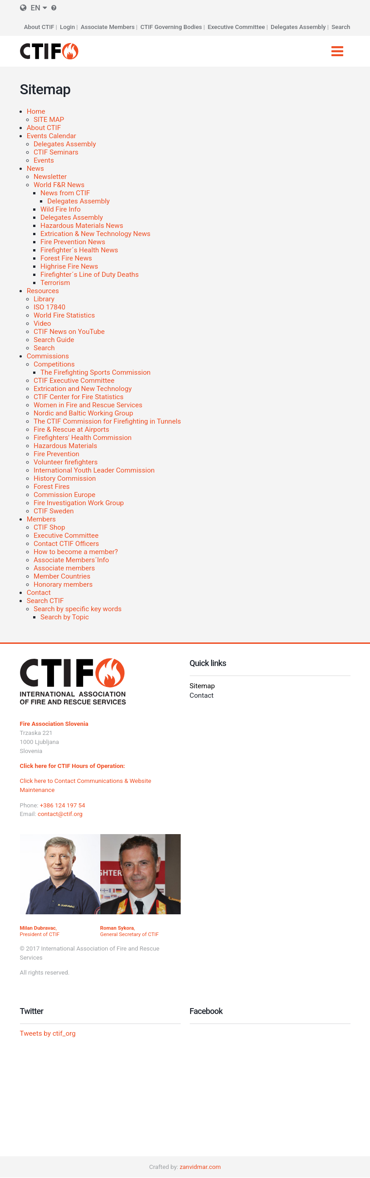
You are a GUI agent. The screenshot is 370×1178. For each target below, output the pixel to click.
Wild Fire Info (60, 209)
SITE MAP (49, 120)
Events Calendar (51, 136)
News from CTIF (65, 193)
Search (340, 27)
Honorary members (63, 584)
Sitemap (202, 686)
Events (44, 160)
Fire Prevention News (72, 242)
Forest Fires (52, 487)
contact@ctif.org (60, 814)
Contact (39, 593)
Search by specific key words (78, 609)
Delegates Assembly (298, 27)
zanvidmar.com (200, 1167)
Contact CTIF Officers (66, 544)
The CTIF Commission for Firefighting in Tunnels (107, 421)
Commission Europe (64, 495)
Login (67, 27)
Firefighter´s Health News (79, 250)
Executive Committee (236, 27)
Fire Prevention (56, 454)
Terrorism (55, 283)
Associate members (64, 568)
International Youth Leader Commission (94, 470)
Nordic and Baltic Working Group (83, 413)
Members (41, 519)
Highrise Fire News (69, 266)
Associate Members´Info (71, 560)
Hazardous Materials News (81, 226)
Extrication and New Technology (83, 389)
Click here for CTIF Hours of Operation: (72, 766)
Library (44, 299)
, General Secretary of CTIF (129, 931)
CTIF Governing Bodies (171, 27)
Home (36, 111)
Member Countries (62, 576)
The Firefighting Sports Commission (95, 372)
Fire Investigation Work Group (79, 503)
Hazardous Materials (65, 446)
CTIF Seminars (56, 152)
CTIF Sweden (54, 511)
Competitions (54, 364)
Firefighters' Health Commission (83, 438)
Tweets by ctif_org (48, 1033)
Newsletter (50, 177)
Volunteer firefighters (66, 462)
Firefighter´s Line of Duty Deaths (89, 274)
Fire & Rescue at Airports (71, 429)
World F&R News (59, 185)
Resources (43, 291)
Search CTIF (45, 601)
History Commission (65, 478)
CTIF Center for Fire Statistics (78, 397)
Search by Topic (64, 617)
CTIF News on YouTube (69, 332)
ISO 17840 (49, 307)
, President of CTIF (40, 931)
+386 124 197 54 (62, 805)
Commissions (48, 356)
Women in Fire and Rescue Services (88, 405)
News (35, 168)
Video (42, 323)
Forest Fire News (66, 258)
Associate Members (108, 27)
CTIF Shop (49, 527)
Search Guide (54, 340)
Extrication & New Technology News (95, 234)
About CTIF (39, 27)
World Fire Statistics (64, 315)
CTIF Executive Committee (74, 381)
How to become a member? (76, 552)
